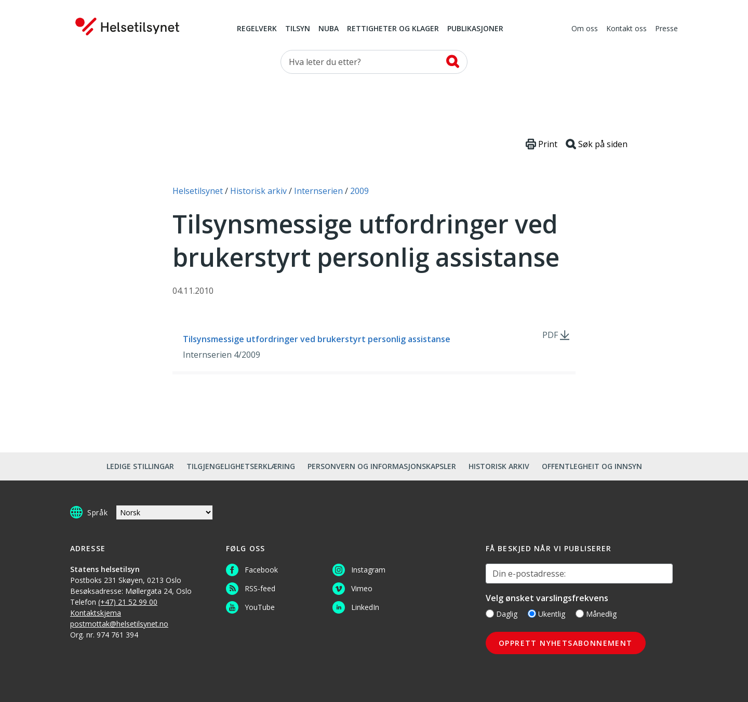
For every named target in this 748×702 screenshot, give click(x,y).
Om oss (584, 29)
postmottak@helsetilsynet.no (119, 624)
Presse (666, 29)
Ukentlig (546, 614)
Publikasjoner (475, 29)
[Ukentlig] (532, 613)
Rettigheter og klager (393, 29)
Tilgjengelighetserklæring (240, 466)
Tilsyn (297, 29)
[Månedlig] (580, 613)
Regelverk (257, 29)
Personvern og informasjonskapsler (382, 466)
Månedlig (596, 614)
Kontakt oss (626, 29)
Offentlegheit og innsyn (592, 466)
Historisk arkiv (499, 466)
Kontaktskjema (95, 613)
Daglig (501, 614)
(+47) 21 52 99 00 (127, 602)
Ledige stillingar (140, 466)
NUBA (328, 29)
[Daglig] (490, 613)
